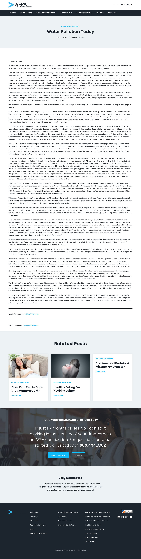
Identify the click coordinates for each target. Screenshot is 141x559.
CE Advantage (89, 541)
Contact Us (78, 455)
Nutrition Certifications (92, 525)
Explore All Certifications (38, 533)
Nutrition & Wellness (70, 26)
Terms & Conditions (70, 550)
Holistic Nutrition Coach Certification (97, 512)
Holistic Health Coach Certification (96, 521)
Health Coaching (26, 12)
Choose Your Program (58, 455)
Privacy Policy (82, 550)
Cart (122, 5)
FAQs (32, 529)
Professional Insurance (65, 521)
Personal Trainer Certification (94, 529)
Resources (99, 12)
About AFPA (112, 12)
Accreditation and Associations (68, 512)
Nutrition (12, 12)
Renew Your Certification (38, 525)
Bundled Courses (66, 12)
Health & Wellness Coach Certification (97, 516)
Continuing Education (84, 12)
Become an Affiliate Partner (67, 525)
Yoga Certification (91, 533)
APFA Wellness (79, 37)
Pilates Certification (91, 537)
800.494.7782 (93, 445)
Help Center (34, 512)
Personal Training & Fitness (46, 12)
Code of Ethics (62, 516)
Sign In (129, 5)
